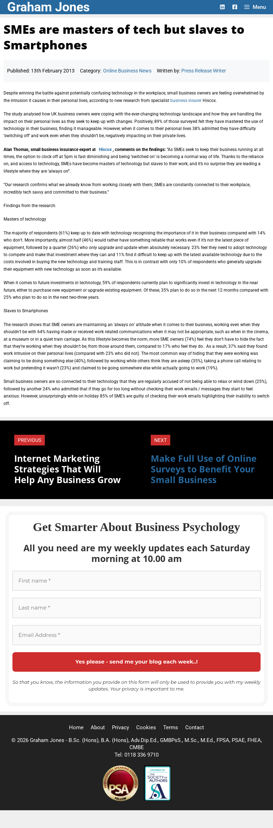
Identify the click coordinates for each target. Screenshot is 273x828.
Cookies (146, 727)
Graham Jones (48, 7)
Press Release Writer (203, 71)
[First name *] (136, 581)
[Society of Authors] (157, 799)
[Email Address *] (136, 635)
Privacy (120, 727)
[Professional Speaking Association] (121, 799)
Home (76, 727)
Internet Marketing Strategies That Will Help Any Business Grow (67, 469)
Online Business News (127, 71)
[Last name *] (136, 608)
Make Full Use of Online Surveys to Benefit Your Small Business (204, 469)
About (98, 727)
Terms (170, 727)
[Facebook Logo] (234, 6)
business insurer (186, 100)
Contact (194, 727)
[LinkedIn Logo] (222, 6)
